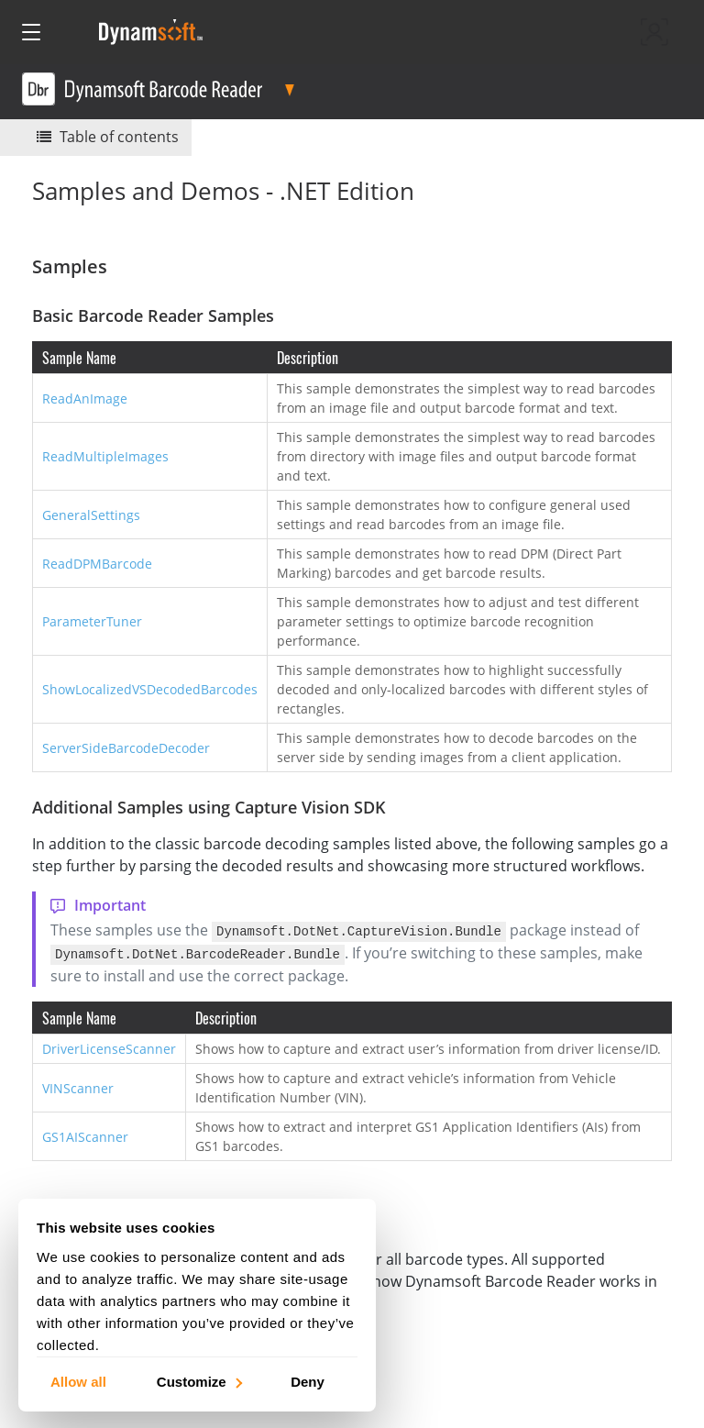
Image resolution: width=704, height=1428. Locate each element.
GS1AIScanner (85, 1135)
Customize (198, 1381)
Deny (307, 1381)
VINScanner (78, 1086)
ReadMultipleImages (105, 456)
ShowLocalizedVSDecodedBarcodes (150, 689)
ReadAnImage (84, 398)
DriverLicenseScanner (109, 1047)
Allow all (78, 1381)
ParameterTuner (92, 621)
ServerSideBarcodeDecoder (126, 748)
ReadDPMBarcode (97, 563)
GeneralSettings (91, 515)
